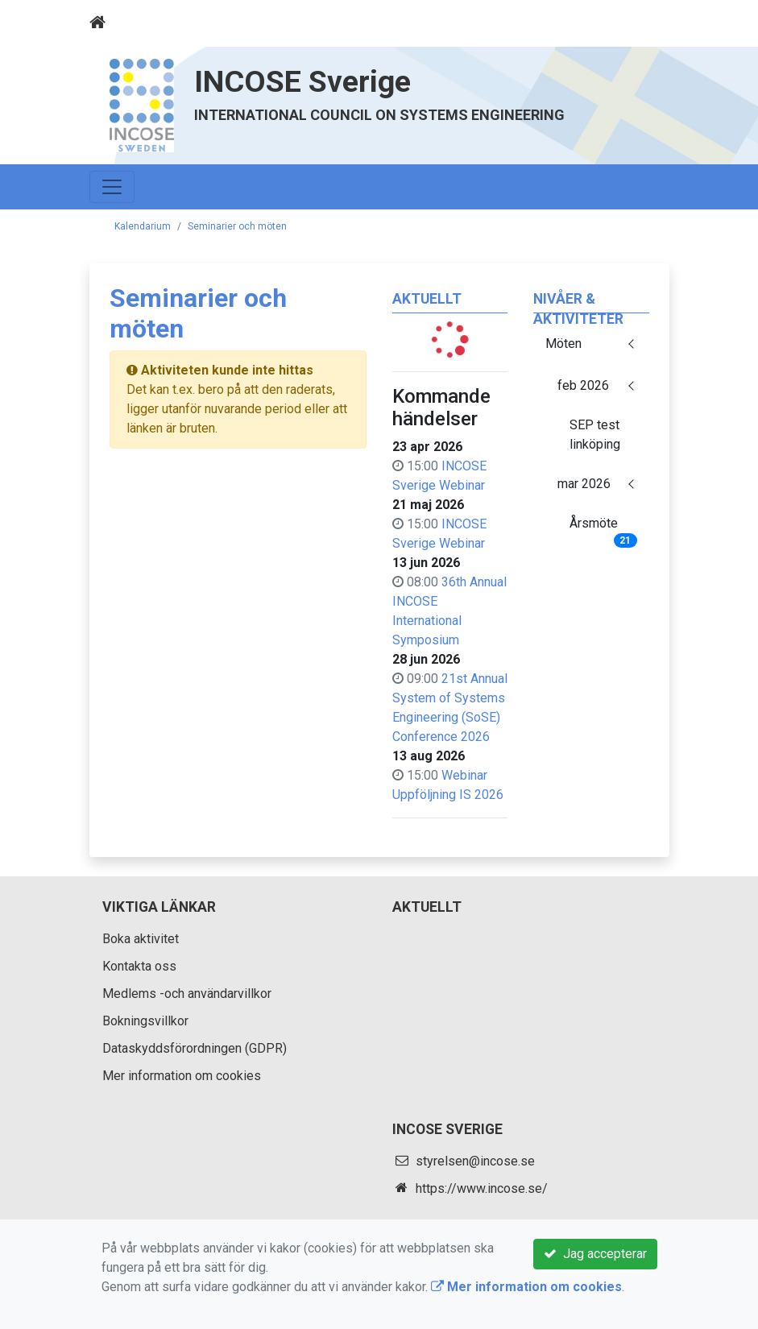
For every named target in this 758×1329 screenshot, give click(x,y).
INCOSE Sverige (302, 81)
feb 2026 (583, 385)
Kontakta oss (139, 966)
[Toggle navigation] (646, 22)
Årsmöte (603, 528)
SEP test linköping (595, 434)
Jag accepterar (595, 1253)
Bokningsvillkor (145, 1021)
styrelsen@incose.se (475, 1161)
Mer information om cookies (181, 1075)
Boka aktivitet (140, 938)
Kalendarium (142, 226)
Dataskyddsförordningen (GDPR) (194, 1048)
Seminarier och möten (237, 226)
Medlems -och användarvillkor (186, 993)
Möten (563, 343)
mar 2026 (584, 483)
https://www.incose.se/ (482, 1188)
